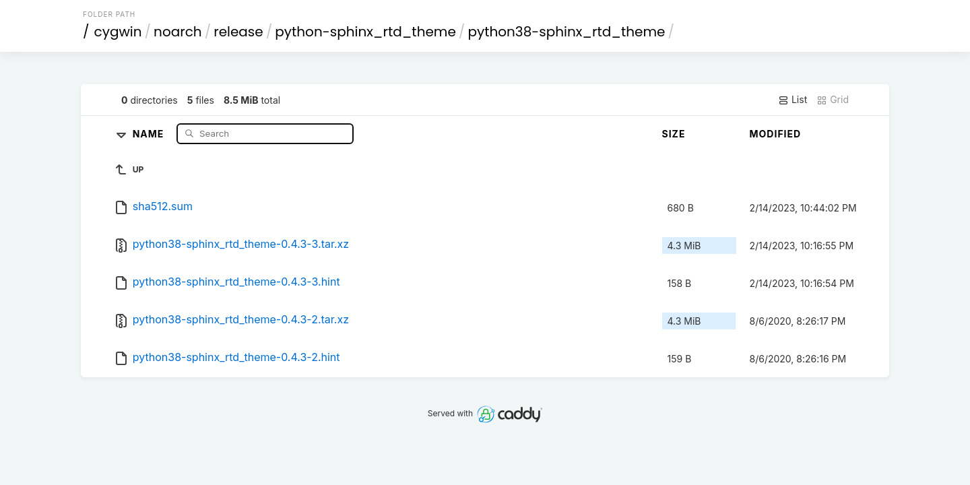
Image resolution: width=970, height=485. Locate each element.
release (238, 31)
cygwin (118, 31)
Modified (776, 133)
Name (150, 133)
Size (674, 133)
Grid (832, 100)
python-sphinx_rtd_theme (365, 31)
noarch (178, 31)
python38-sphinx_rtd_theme (566, 31)
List (792, 100)
